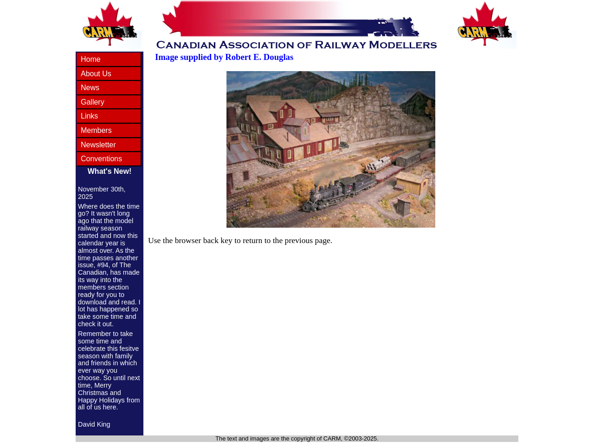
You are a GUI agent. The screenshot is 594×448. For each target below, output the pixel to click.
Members (96, 130)
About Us (96, 74)
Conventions (101, 159)
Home (91, 59)
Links (89, 116)
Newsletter (98, 145)
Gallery (92, 102)
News (90, 88)
